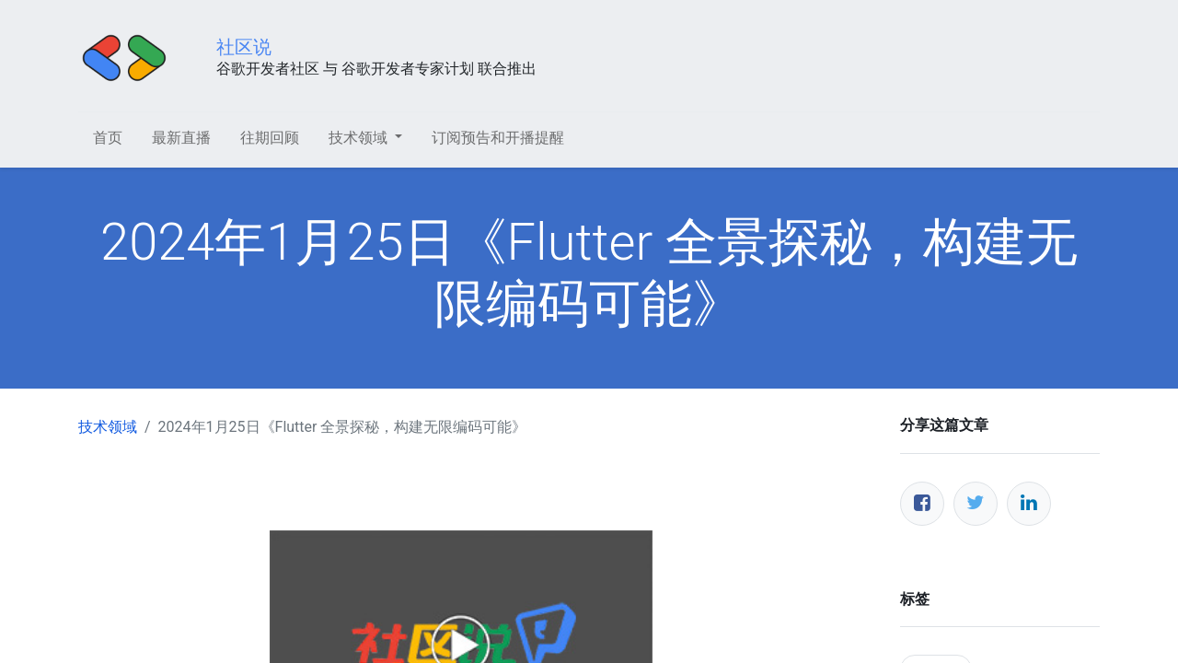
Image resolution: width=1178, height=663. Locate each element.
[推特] (975, 504)
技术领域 (107, 427)
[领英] (1029, 504)
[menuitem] (107, 138)
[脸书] (922, 504)
